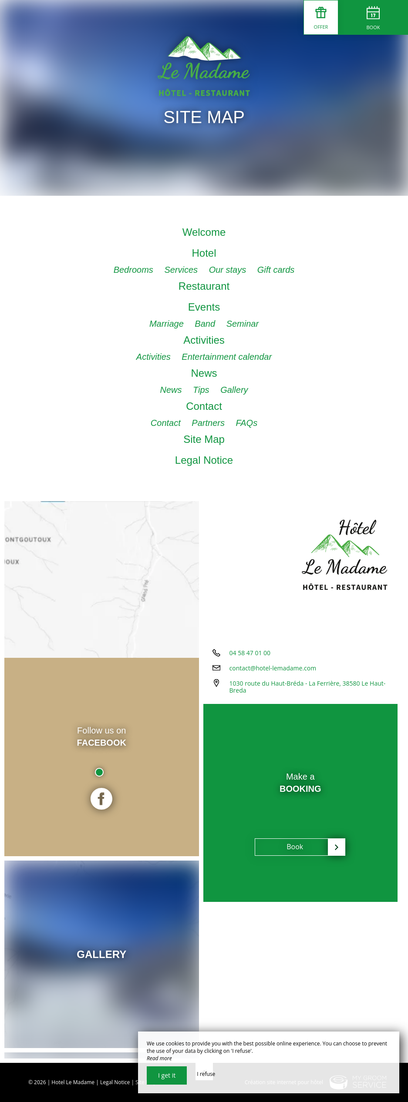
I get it (166, 1075)
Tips (202, 390)
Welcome (204, 232)
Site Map (204, 439)
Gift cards (276, 270)
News (204, 373)
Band (206, 323)
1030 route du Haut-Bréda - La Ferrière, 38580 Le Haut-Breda (307, 687)
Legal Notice (204, 460)
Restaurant (204, 286)
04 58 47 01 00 (250, 653)
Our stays (229, 270)
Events (204, 307)
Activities (204, 340)
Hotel (204, 253)
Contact (204, 406)
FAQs (247, 423)
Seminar (242, 323)
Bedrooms (135, 270)
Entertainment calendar (227, 357)
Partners (209, 423)
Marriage (167, 323)
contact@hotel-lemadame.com (273, 668)
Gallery (234, 390)
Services (182, 270)
